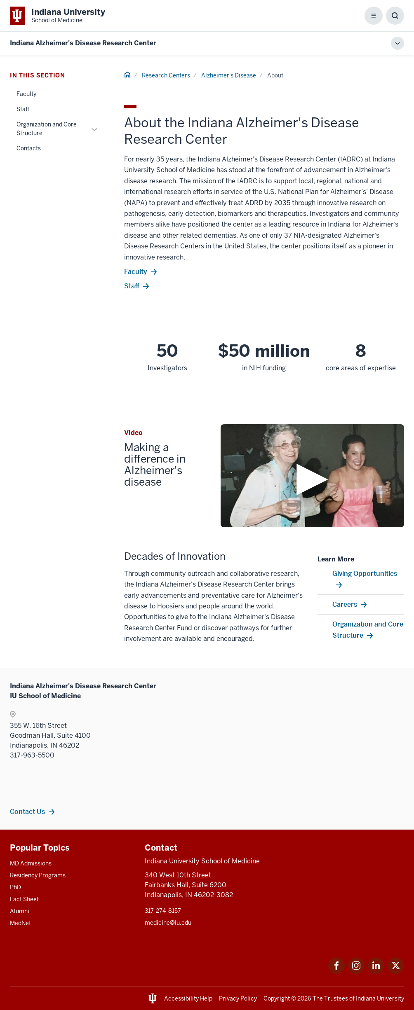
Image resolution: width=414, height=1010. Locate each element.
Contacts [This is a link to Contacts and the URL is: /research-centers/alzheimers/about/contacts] (28, 148)
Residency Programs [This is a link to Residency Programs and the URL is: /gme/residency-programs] (38, 875)
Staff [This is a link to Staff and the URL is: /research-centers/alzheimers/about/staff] (22, 109)
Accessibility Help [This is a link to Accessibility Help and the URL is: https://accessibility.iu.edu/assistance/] (188, 998)
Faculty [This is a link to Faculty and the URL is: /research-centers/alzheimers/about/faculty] (26, 94)
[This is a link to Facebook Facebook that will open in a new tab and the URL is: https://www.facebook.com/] (336, 971)
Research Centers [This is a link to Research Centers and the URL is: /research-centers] (166, 75)
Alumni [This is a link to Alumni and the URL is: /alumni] (19, 911)
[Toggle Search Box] (395, 16)
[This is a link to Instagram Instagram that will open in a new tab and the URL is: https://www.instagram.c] (356, 971)
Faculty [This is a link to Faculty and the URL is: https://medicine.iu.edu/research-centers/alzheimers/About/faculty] (135, 271)
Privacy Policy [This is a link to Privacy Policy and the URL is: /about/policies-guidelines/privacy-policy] (238, 998)
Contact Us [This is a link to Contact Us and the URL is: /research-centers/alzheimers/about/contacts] (27, 811)
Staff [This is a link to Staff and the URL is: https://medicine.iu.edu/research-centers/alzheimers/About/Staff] (131, 286)
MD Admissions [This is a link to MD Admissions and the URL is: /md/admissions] (31, 863)
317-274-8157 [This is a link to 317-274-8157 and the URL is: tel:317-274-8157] (163, 910)
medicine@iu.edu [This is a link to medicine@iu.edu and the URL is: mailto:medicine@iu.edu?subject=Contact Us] (168, 922)
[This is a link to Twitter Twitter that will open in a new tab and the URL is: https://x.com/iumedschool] (396, 971)
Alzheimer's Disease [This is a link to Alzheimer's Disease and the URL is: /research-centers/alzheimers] (228, 75)
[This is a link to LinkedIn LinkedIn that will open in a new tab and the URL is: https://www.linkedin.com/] (376, 971)
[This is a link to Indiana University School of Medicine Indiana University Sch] (57, 16)
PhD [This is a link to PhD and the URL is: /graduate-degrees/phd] (15, 887)
